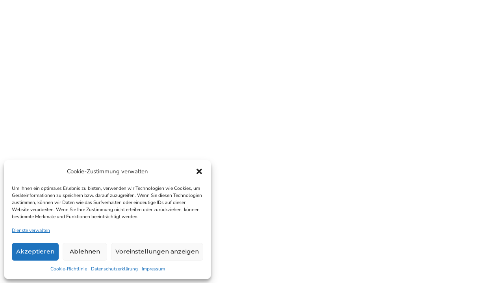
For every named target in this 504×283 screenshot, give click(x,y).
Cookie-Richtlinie (68, 269)
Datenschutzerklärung (114, 269)
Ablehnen (85, 251)
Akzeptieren (35, 251)
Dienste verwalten (31, 230)
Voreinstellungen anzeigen (157, 251)
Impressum (153, 269)
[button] (199, 171)
